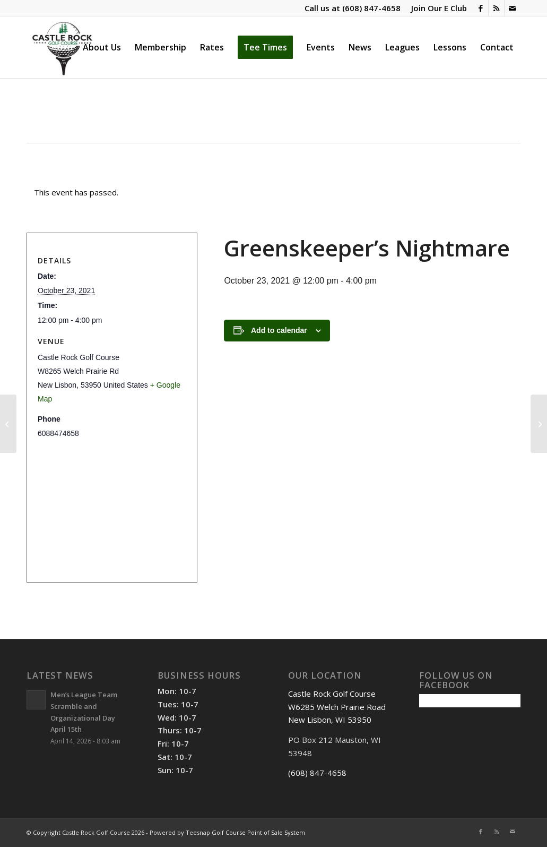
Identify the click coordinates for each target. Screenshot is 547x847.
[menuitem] (436, 8)
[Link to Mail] (512, 8)
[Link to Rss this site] (496, 8)
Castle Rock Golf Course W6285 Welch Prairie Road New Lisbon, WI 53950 (337, 706)
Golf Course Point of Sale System (258, 832)
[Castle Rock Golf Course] (62, 47)
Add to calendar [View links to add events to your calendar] (279, 330)
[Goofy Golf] (8, 424)
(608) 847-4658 (371, 8)
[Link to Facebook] (480, 8)
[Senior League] (539, 424)
